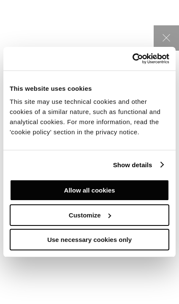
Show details (132, 164)
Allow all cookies (89, 190)
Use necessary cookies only (89, 239)
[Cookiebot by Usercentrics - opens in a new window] (132, 58)
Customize (90, 215)
